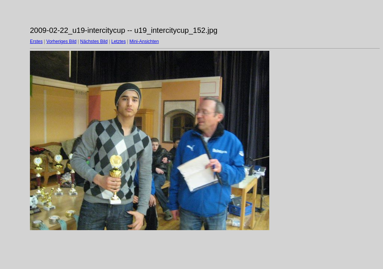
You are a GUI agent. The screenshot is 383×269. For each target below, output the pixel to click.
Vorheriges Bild (61, 41)
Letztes (118, 41)
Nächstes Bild (93, 41)
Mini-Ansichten (144, 41)
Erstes (36, 41)
